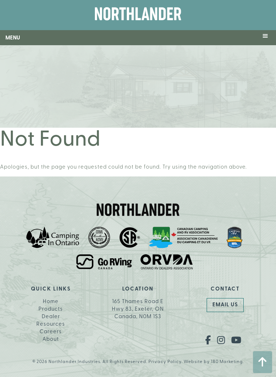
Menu (12, 38)
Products (50, 309)
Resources (50, 324)
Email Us (225, 305)
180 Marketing (227, 362)
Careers (51, 332)
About (50, 339)
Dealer (51, 317)
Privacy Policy (164, 362)
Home (51, 302)
